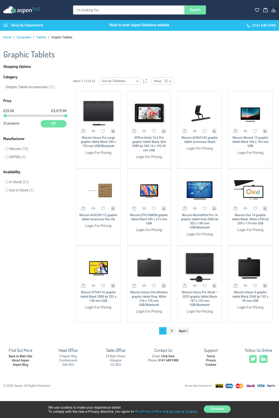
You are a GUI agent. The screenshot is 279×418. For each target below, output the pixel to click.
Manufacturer (14, 138)
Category (10, 76)
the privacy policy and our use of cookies (166, 412)
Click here (168, 356)
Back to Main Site (20, 356)
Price (7, 100)
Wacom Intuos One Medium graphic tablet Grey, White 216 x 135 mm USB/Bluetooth (149, 299)
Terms (211, 356)
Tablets (41, 37)
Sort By (107, 81)
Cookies (211, 364)
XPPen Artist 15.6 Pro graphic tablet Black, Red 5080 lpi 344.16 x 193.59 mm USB (149, 144)
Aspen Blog (20, 364)
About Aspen (20, 360)
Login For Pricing (98, 153)
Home (7, 37)
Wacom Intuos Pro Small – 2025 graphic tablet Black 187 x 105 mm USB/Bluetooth (200, 299)
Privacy (211, 360)
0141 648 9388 (168, 360)
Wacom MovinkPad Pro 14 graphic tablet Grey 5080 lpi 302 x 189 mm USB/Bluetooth (199, 221)
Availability (11, 171)
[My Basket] (265, 10)
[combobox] (128, 10)
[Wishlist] (257, 10)
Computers (24, 37)
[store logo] (21, 9)
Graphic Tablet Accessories (30, 87)
